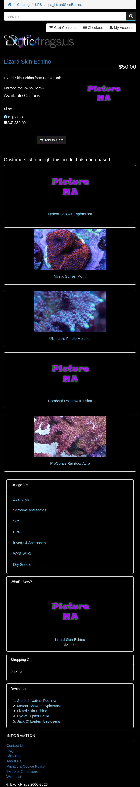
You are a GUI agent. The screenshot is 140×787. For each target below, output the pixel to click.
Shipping (13, 756)
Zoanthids (21, 499)
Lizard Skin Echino (70, 640)
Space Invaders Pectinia (36, 701)
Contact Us (15, 746)
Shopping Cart (22, 660)
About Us (13, 761)
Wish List (13, 777)
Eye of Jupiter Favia (33, 716)
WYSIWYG (22, 554)
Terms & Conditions (22, 771)
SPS (16, 521)
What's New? (21, 582)
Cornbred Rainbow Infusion (70, 401)
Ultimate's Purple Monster (70, 339)
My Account (121, 28)
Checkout (93, 28)
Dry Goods (22, 564)
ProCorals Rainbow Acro (70, 463)
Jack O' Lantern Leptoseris (38, 721)
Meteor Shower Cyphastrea (70, 214)
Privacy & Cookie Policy (25, 766)
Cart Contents (62, 28)
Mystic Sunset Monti (70, 276)
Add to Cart (51, 140)
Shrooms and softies (29, 510)
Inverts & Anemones (29, 543)
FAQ (10, 751)
